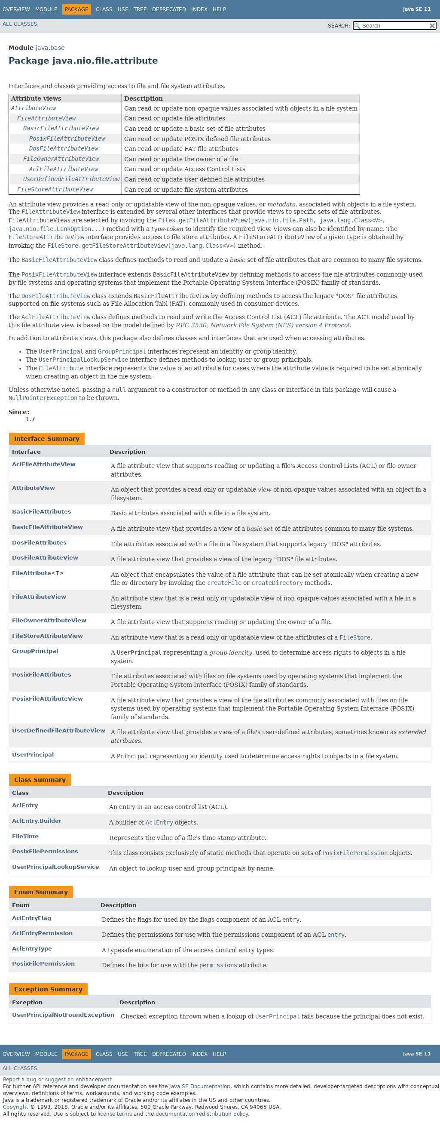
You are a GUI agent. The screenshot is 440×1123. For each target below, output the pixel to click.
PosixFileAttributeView (47, 698)
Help (219, 9)
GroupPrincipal (35, 651)
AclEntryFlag (31, 918)
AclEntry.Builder (36, 821)
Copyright (15, 1107)
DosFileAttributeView (45, 557)
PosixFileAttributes (41, 674)
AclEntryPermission (42, 933)
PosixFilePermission (43, 963)
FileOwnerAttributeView (49, 620)
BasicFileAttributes (41, 511)
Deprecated (169, 9)
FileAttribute (31, 573)
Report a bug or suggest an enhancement (57, 1080)
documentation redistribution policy (202, 1114)
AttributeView (33, 488)
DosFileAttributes (39, 542)
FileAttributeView (39, 597)
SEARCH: (339, 26)
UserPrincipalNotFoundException (63, 1015)
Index (199, 9)
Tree (140, 9)
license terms (115, 1114)
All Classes (20, 24)
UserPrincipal (33, 754)
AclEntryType (32, 948)
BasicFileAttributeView (47, 527)
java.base (50, 47)
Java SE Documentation (199, 1086)
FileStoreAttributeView (47, 636)
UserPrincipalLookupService (55, 867)
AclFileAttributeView (44, 464)
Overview (16, 9)
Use (123, 9)
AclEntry (25, 805)
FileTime (25, 836)
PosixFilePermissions (45, 851)
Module (46, 9)
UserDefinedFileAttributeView (58, 730)
